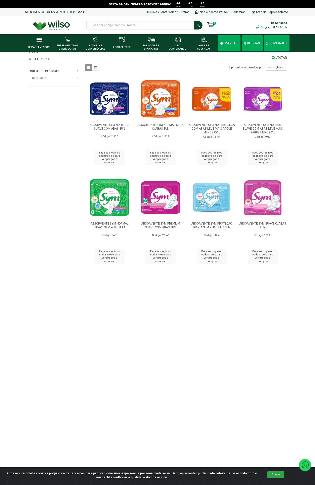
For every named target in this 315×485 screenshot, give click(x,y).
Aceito (276, 474)
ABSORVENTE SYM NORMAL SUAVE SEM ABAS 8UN (110, 225)
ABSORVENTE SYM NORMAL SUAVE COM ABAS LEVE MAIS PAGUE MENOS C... (263, 128)
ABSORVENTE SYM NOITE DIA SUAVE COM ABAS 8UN (109, 126)
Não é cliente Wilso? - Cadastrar (220, 12)
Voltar (279, 58)
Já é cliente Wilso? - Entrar (168, 12)
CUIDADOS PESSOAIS (44, 71)
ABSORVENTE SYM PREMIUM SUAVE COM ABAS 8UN (160, 225)
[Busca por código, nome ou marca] (140, 25)
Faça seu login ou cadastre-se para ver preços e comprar (109, 157)
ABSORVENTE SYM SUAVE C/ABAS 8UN (262, 225)
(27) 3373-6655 (274, 27)
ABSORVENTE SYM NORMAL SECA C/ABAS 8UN (160, 126)
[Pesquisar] (198, 25)
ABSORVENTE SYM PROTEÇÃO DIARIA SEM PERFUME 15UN (211, 225)
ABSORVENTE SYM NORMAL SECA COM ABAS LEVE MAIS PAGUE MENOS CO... (212, 128)
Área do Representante (270, 12)
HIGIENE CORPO (39, 78)
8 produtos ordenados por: (246, 67)
